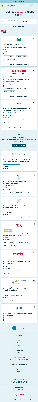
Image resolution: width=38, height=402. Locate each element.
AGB (14, 399)
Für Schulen (19, 371)
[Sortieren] (35, 31)
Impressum (6, 399)
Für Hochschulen (19, 369)
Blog (19, 355)
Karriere (19, 340)
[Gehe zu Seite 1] (14, 328)
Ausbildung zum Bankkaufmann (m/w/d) (14, 47)
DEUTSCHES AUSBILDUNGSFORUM (19, 359)
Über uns (19, 338)
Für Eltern (19, 374)
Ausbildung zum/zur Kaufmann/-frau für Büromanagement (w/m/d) (14, 182)
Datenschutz (23, 399)
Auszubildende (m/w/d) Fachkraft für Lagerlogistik (17, 313)
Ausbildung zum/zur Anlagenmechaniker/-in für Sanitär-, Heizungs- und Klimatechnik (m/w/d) (16, 160)
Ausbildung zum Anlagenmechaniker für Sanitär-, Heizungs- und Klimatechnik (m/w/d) (17, 109)
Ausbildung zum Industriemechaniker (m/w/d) (16, 79)
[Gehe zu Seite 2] (19, 328)
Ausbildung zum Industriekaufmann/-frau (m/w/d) (17, 261)
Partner (19, 342)
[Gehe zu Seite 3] (24, 328)
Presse (19, 352)
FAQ (19, 345)
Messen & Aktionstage (19, 357)
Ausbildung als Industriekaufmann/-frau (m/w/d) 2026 (18, 233)
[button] (35, 5)
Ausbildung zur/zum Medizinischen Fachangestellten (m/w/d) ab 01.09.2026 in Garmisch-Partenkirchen (15, 288)
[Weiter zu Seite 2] (28, 328)
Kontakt (32, 399)
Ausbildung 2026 (19, 1)
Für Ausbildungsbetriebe (19, 367)
